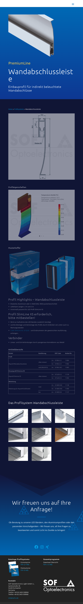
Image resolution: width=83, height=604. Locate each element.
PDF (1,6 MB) (47, 564)
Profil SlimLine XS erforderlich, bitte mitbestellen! (30, 316)
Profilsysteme (19, 109)
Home (10, 109)
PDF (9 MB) (24, 570)
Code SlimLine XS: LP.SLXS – (20, 330)
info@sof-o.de (13, 598)
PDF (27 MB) (25, 564)
